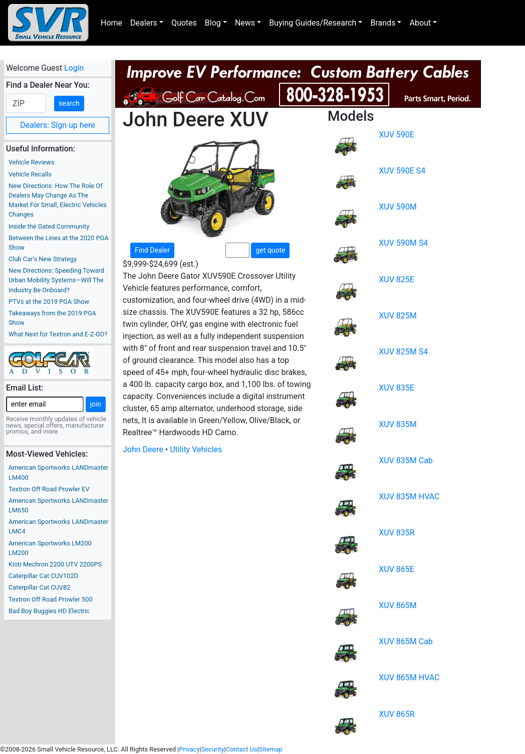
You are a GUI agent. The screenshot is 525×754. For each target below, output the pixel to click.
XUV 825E (396, 279)
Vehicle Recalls (30, 174)
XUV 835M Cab (406, 460)
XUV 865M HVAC (409, 677)
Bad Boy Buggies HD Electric (49, 611)
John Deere (143, 449)
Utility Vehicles (196, 449)
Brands (382, 23)
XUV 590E (396, 134)
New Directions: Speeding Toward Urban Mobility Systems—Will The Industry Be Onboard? (56, 280)
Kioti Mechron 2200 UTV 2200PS (55, 564)
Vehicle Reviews (32, 162)
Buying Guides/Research (312, 23)
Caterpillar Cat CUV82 (39, 587)
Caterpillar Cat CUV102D (43, 576)
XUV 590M (398, 207)
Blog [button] (213, 23)
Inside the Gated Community (49, 226)
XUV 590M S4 (403, 243)
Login (74, 68)
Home (111, 23)
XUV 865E (396, 569)
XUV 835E (396, 388)
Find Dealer (152, 250)
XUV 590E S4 (402, 170)
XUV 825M (398, 315)
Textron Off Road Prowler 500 (51, 599)
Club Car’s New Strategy (43, 259)
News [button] (245, 23)
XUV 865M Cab (406, 641)
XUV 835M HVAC (409, 496)
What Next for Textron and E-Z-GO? (58, 334)
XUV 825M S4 (403, 351)
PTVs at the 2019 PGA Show (49, 301)
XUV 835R (396, 532)
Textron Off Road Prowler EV (49, 489)
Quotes (184, 23)
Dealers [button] (143, 23)
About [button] (420, 23)
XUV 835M (398, 424)
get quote (270, 250)
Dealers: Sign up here (57, 125)
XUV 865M (398, 605)
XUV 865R (396, 714)
